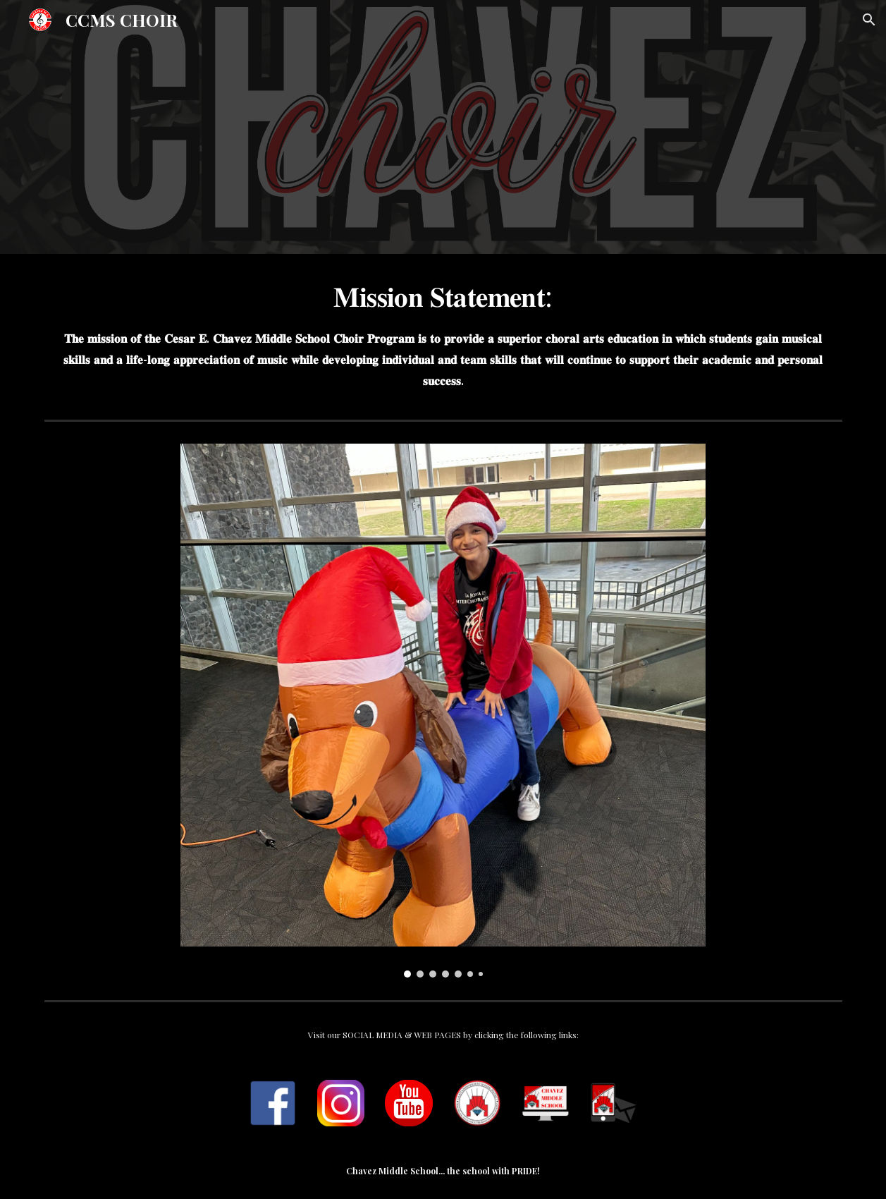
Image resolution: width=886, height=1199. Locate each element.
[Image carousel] (443, 711)
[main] (443, 334)
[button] (869, 20)
